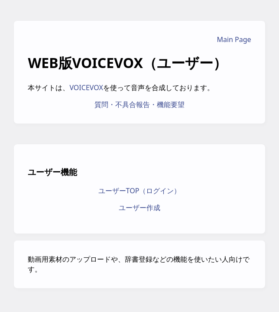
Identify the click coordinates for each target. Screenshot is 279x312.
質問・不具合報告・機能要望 (139, 104)
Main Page (234, 39)
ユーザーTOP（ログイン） (139, 190)
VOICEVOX (86, 87)
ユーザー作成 (139, 207)
